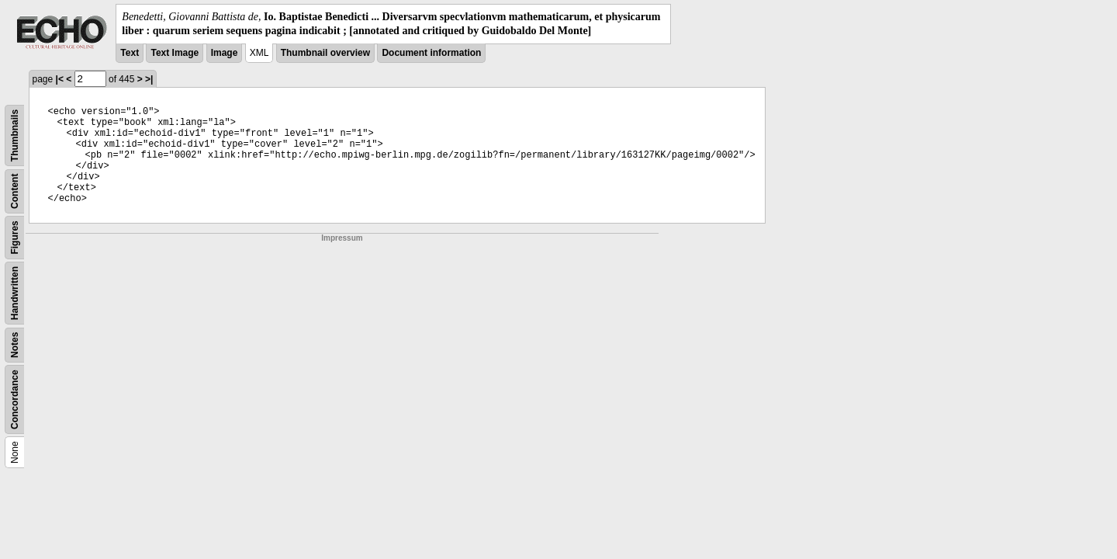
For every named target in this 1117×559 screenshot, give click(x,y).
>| (149, 79)
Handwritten (14, 293)
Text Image (174, 52)
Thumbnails (14, 135)
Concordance (14, 400)
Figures (14, 238)
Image (224, 52)
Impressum (341, 238)
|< (60, 79)
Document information (431, 52)
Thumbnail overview (325, 52)
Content (14, 191)
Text (129, 52)
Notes (14, 345)
